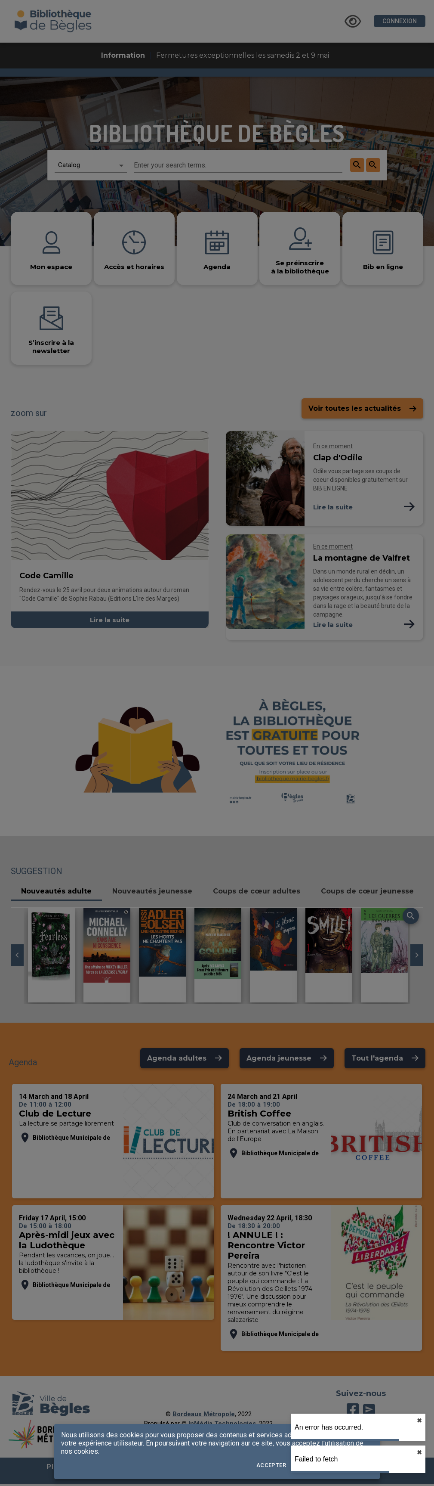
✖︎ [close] (419, 1420)
